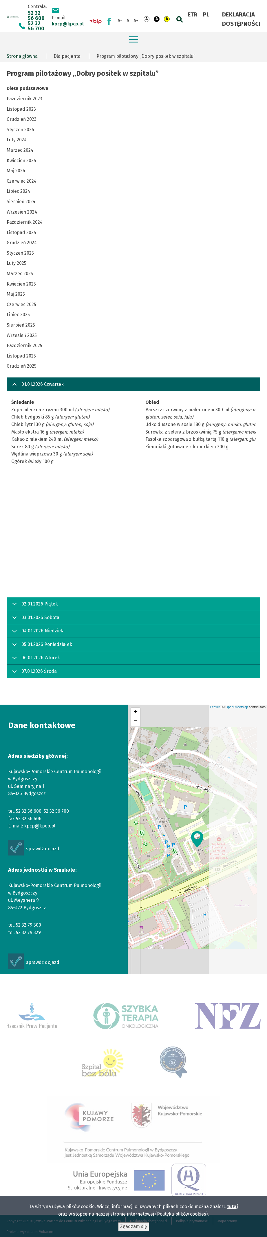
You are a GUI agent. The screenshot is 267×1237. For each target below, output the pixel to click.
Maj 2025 (16, 294)
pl (206, 14)
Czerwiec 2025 (21, 304)
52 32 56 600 (36, 15)
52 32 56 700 (36, 26)
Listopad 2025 (21, 356)
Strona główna (22, 56)
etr (192, 14)
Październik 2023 (24, 98)
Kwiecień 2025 (21, 284)
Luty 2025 (16, 263)
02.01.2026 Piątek (34, 606)
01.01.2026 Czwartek (37, 386)
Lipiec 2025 (18, 314)
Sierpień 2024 (21, 201)
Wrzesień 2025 (22, 335)
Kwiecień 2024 (21, 160)
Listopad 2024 (21, 232)
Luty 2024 (17, 139)
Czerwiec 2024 (21, 181)
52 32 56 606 (28, 818)
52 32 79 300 (28, 925)
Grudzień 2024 (22, 242)
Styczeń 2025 (20, 253)
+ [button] (136, 712)
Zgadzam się (133, 1227)
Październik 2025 (24, 345)
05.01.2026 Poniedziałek (41, 646)
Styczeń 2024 (20, 129)
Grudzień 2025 (21, 366)
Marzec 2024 (20, 150)
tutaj (232, 1207)
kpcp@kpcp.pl (68, 24)
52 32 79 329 (28, 932)
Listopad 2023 (21, 109)
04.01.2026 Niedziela (37, 633)
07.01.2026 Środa (33, 673)
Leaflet (215, 707)
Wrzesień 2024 (22, 212)
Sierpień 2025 (21, 325)
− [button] (136, 721)
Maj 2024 (16, 170)
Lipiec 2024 (18, 191)
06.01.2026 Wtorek (35, 660)
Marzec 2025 (20, 273)
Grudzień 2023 (21, 119)
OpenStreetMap (237, 707)
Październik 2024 (25, 222)
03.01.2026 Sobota (34, 620)
